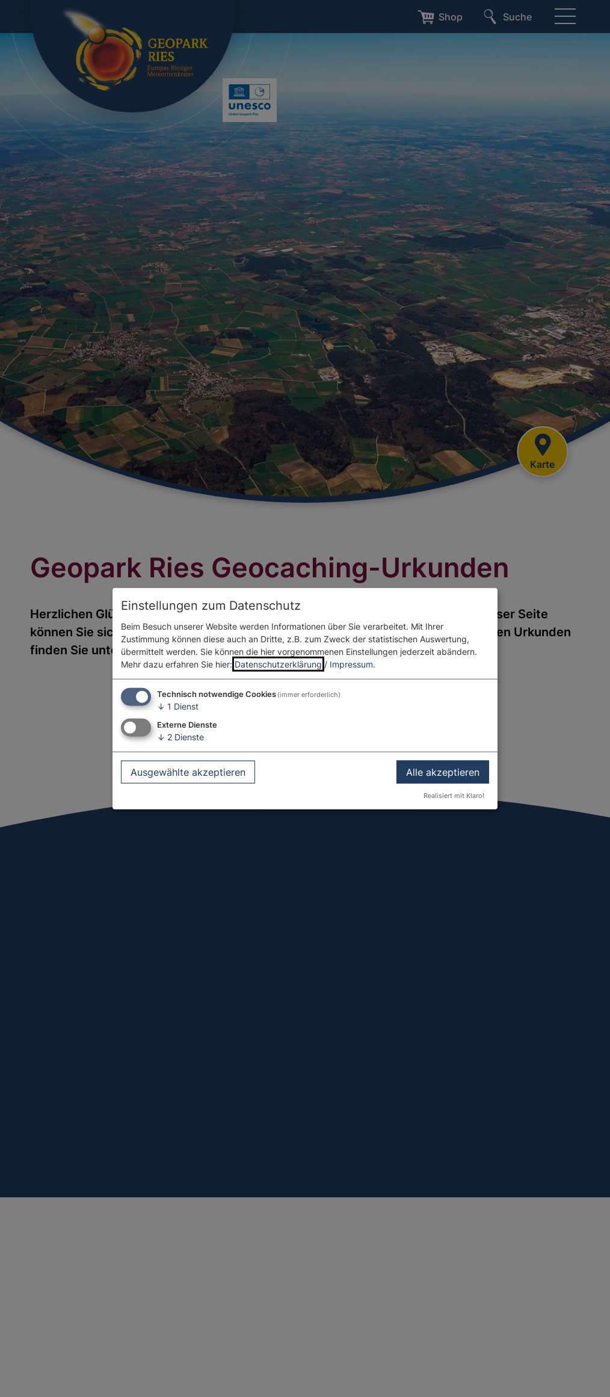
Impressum (351, 664)
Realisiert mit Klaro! (454, 795)
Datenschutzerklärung (278, 664)
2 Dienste (180, 737)
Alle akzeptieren (442, 772)
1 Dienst (178, 706)
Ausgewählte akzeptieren (188, 772)
